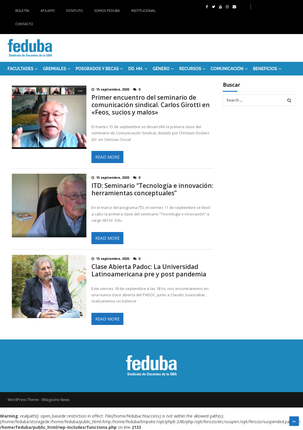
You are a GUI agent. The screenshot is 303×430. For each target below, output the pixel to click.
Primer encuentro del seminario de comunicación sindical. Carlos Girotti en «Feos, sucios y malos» (150, 105)
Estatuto (74, 11)
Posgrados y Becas (97, 68)
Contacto (24, 24)
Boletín (22, 11)
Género (161, 68)
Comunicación (227, 68)
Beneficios (265, 68)
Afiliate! (48, 11)
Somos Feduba (107, 11)
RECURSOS (190, 68)
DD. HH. (135, 68)
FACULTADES (20, 68)
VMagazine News (55, 399)
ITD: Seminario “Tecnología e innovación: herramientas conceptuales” (152, 189)
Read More (107, 157)
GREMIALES (54, 68)
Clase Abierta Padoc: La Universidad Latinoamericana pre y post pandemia (148, 270)
